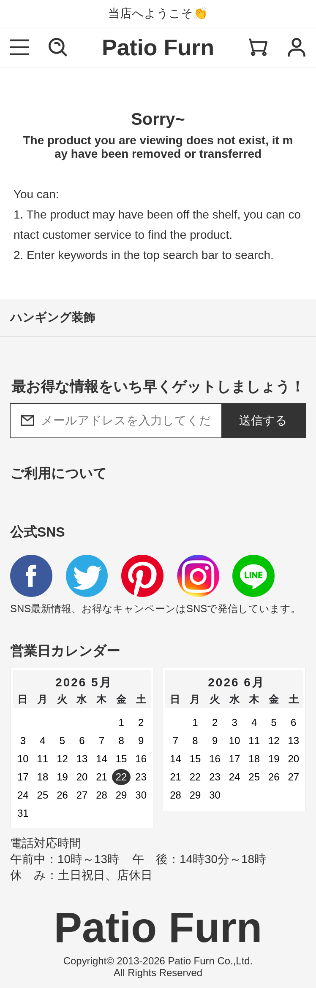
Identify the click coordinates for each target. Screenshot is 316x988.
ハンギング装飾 (52, 317)
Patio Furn (158, 47)
